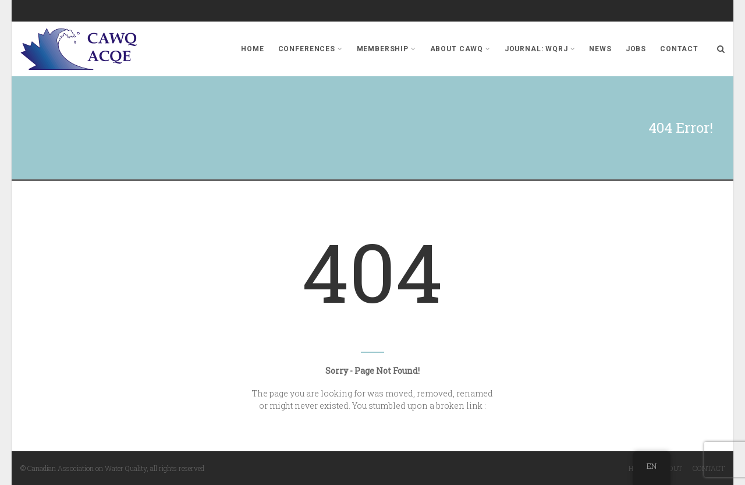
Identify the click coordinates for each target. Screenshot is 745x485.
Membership (386, 49)
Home (252, 49)
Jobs (636, 49)
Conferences (310, 49)
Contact (679, 49)
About (670, 468)
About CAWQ (460, 49)
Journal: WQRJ (540, 49)
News (600, 49)
